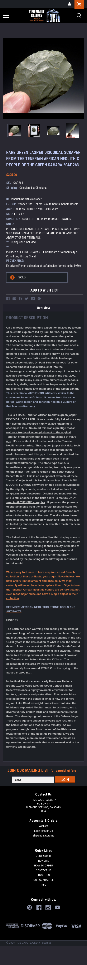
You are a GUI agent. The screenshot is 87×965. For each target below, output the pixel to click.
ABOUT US (44, 875)
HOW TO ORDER (43, 865)
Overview (43, 308)
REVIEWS (43, 860)
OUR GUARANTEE (43, 880)
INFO (43, 884)
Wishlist (43, 826)
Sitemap (46, 942)
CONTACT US (43, 870)
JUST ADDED (43, 856)
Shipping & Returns (43, 835)
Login (37, 830)
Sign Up (48, 830)
